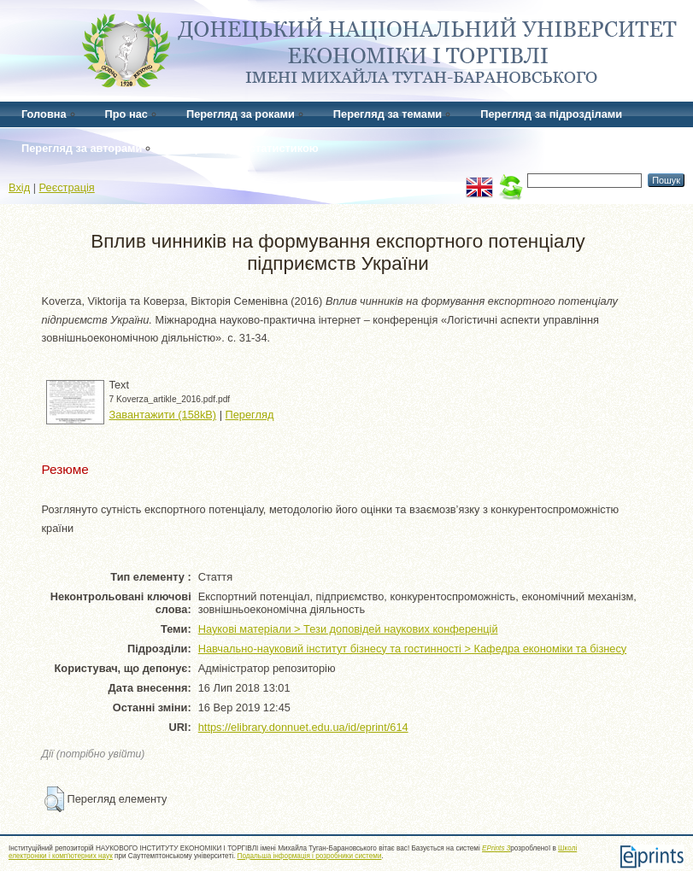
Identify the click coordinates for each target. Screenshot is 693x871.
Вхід (19, 187)
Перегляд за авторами (81, 148)
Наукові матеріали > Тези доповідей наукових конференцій (348, 629)
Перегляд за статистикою (249, 148)
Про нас (126, 114)
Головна (44, 114)
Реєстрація (67, 187)
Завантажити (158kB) (163, 414)
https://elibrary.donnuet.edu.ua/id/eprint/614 (303, 727)
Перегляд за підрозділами (551, 114)
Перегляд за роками (240, 114)
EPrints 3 (496, 848)
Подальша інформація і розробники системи (310, 856)
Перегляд (250, 414)
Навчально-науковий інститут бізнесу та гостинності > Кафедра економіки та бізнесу (412, 648)
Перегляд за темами (387, 114)
